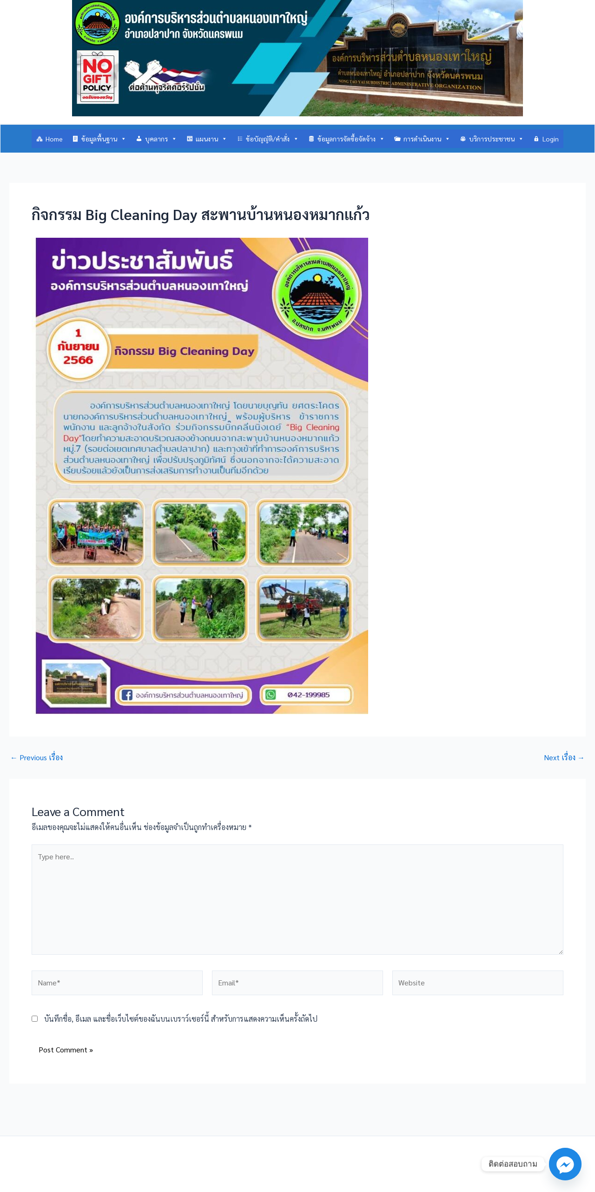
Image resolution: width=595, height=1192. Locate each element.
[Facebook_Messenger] (565, 1164)
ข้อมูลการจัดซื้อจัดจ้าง (351, 138)
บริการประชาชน (496, 138)
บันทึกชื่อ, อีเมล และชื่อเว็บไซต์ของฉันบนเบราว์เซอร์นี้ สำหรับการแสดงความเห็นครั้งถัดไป (180, 1019)
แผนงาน (211, 138)
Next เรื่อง (564, 757)
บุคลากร (161, 138)
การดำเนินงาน (426, 138)
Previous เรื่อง (36, 757)
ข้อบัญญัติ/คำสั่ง (272, 138)
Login (550, 138)
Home (54, 138)
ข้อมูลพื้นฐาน (103, 138)
